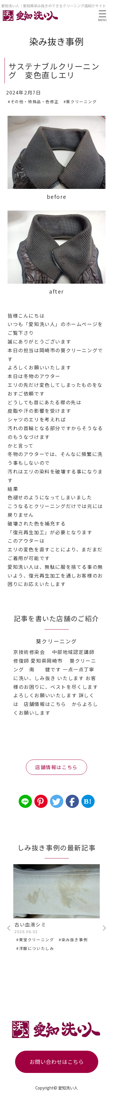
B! (88, 801)
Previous (9, 928)
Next (104, 928)
